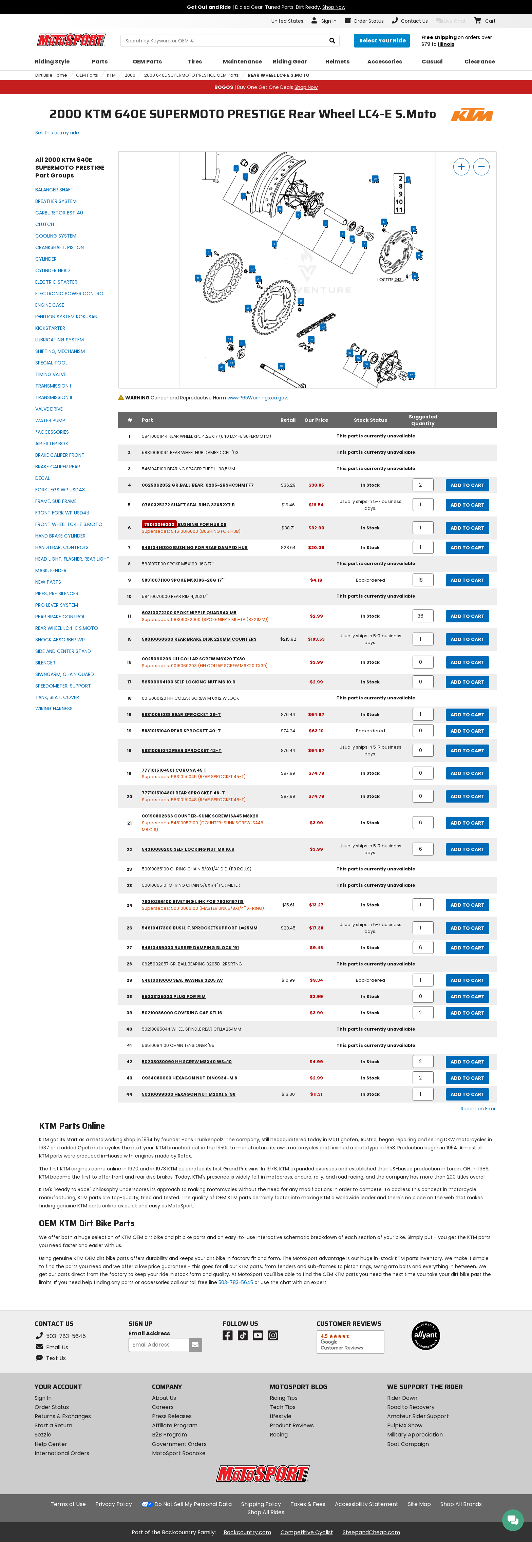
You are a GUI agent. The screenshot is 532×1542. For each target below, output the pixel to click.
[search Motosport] (229, 41)
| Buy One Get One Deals (266, 87)
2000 (130, 75)
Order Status (52, 1407)
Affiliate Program (174, 1425)
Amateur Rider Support (418, 1416)
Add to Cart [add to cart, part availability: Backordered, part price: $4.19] (467, 580)
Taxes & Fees (307, 1504)
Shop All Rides (266, 1512)
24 (311, 339)
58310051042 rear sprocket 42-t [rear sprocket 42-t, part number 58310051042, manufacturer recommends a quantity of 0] (182, 750)
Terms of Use (68, 1504)
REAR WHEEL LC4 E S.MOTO (278, 75)
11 (243, 196)
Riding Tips (284, 1398)
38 (375, 178)
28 (366, 364)
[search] (332, 40)
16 (419, 255)
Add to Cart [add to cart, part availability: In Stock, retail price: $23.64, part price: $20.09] (467, 547)
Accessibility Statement (366, 1504)
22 (252, 268)
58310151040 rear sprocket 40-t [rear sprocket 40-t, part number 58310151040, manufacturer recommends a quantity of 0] (181, 731)
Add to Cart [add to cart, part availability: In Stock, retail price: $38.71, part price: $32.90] (467, 528)
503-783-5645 (235, 1282)
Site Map (419, 1504)
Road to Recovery (411, 1407)
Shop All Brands (461, 1504)
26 (350, 352)
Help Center (51, 1444)
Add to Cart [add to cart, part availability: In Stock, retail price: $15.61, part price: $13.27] (467, 905)
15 (414, 229)
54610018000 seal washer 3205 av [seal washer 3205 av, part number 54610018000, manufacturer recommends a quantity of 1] (182, 980)
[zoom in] (461, 166)
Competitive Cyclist (307, 1532)
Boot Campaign (408, 1444)
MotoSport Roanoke (179, 1453)
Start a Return (53, 1425)
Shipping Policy (261, 1504)
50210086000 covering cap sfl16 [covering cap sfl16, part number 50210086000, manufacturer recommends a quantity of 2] (182, 1013)
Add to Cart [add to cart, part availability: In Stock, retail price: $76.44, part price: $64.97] (467, 714)
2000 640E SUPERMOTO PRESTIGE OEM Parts (191, 75)
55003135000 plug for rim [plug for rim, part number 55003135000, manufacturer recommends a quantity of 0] (174, 996)
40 (281, 366)
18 (415, 276)
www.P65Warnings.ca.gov (257, 397)
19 (198, 278)
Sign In (43, 1398)
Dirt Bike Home (51, 75)
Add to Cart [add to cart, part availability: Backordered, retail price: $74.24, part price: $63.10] (467, 731)
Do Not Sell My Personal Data (193, 1504)
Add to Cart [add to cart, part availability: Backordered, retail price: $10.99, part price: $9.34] (467, 980)
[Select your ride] (382, 41)
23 (323, 326)
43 (221, 367)
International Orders (62, 1453)
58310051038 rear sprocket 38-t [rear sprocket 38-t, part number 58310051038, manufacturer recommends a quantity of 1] (181, 714)
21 (208, 252)
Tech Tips (283, 1407)
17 (384, 222)
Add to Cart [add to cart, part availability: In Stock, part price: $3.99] (467, 662)
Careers (163, 1407)
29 (358, 358)
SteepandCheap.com (371, 1532)
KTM (111, 75)
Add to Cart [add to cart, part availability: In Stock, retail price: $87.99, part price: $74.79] (467, 773)
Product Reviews (292, 1425)
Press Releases (172, 1416)
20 (248, 307)
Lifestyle (280, 1416)
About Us (164, 1398)
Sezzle (43, 1434)
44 (229, 339)
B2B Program (169, 1434)
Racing (279, 1434)
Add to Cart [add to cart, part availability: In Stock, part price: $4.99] (467, 1061)
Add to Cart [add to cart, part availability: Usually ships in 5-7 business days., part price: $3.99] (467, 849)
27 (411, 375)
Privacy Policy (113, 1504)
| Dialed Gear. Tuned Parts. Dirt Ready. (266, 7)
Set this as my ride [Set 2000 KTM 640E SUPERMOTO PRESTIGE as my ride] (57, 132)
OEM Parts (87, 75)
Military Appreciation (415, 1434)
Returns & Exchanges (63, 1416)
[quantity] (423, 484)
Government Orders (179, 1444)
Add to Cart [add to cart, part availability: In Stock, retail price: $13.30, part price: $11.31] (467, 1094)
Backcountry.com (247, 1532)
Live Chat (451, 20)
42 (231, 362)
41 (242, 343)
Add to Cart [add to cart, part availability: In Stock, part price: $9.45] (467, 947)
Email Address (149, 1333)
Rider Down (402, 1398)
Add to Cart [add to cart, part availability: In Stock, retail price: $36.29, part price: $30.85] (467, 485)
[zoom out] (481, 166)
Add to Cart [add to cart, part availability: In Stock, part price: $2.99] (467, 616)
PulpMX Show (404, 1425)
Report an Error (478, 1108)
